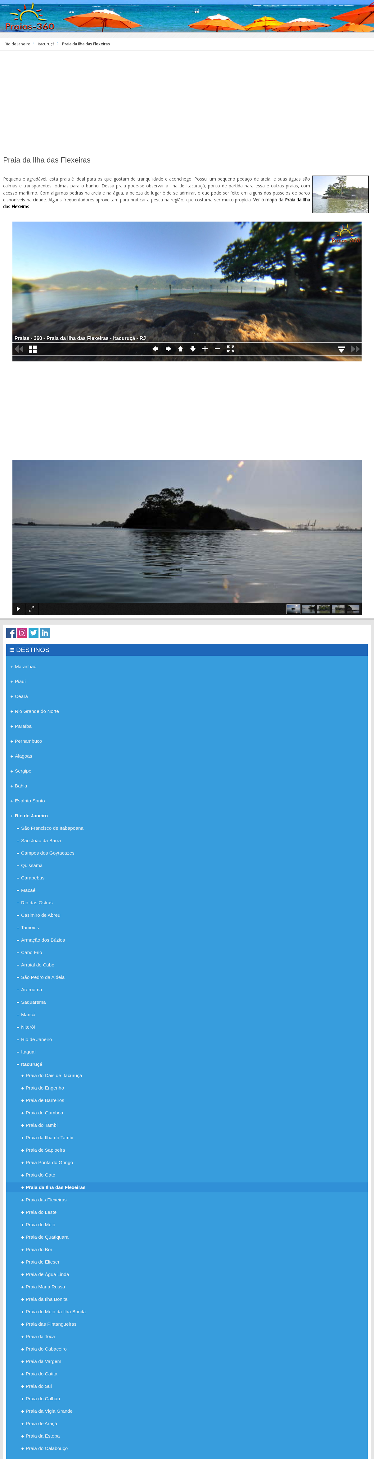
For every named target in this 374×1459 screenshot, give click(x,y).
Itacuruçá (46, 44)
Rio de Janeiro (17, 44)
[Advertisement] (187, 103)
